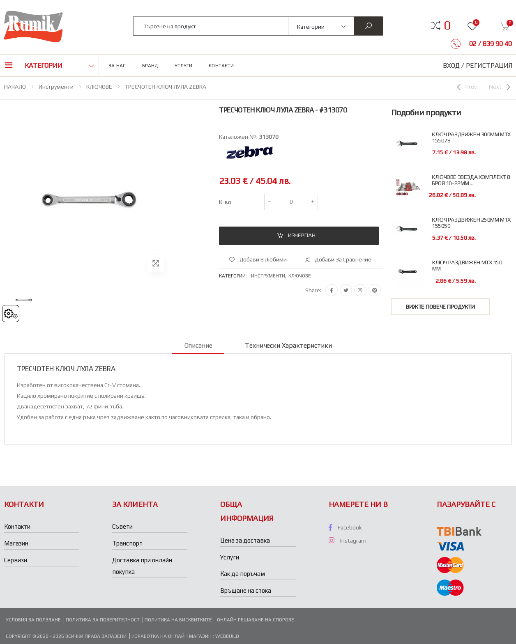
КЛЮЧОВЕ (99, 86)
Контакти (221, 66)
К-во (225, 202)
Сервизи (15, 560)
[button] (447, 25)
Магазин (16, 543)
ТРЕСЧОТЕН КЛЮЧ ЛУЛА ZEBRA (165, 86)
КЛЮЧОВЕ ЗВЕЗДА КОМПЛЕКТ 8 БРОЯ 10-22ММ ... (471, 180)
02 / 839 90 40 (490, 44)
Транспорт (127, 543)
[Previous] (466, 87)
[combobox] (211, 26)
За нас (117, 66)
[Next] (500, 87)
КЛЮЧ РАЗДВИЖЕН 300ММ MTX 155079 (471, 137)
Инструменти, (269, 276)
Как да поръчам (242, 573)
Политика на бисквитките (178, 620)
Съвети (122, 526)
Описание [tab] (198, 345)
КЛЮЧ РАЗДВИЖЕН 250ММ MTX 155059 (471, 223)
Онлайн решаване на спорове (255, 620)
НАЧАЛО (15, 86)
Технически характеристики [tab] (288, 345)
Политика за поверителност (103, 620)
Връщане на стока (245, 590)
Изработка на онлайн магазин (172, 636)
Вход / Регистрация (477, 65)
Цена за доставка (245, 540)
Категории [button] (43, 65)
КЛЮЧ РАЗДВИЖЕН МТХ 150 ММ (467, 265)
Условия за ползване (33, 620)
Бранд (150, 66)
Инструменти (56, 86)
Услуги (184, 66)
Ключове (299, 276)
